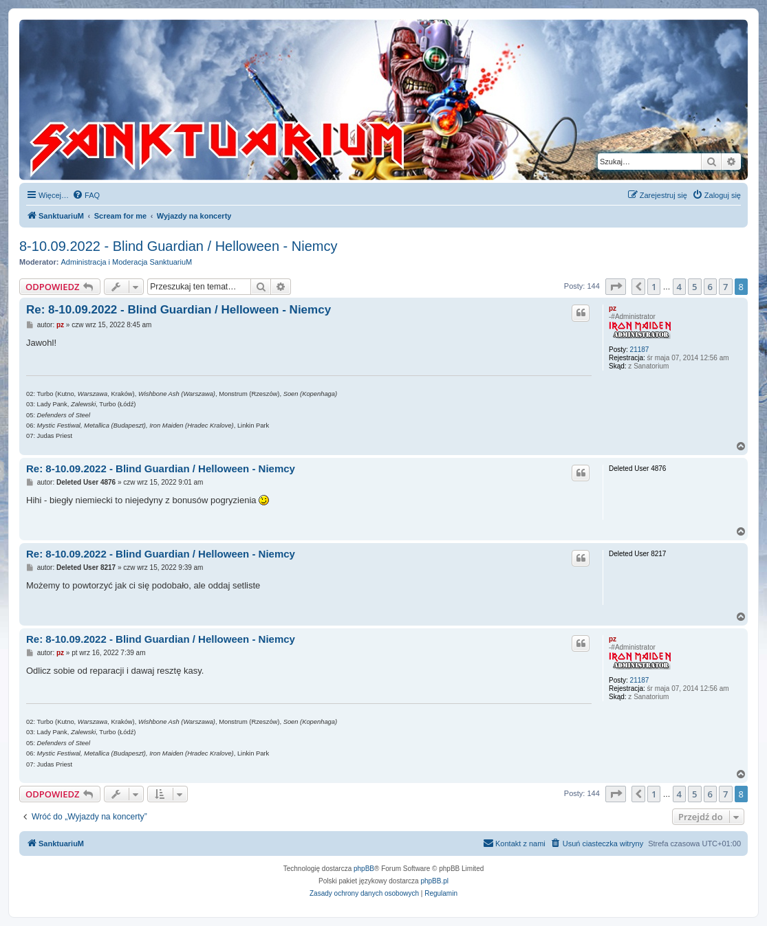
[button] (615, 286)
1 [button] (653, 286)
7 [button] (725, 286)
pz (612, 308)
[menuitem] (86, 195)
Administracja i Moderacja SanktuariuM (127, 262)
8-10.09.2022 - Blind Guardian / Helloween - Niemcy (178, 246)
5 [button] (694, 286)
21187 (639, 349)
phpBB (364, 868)
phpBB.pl (434, 881)
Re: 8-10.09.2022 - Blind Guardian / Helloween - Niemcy (178, 309)
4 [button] (679, 286)
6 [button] (710, 286)
